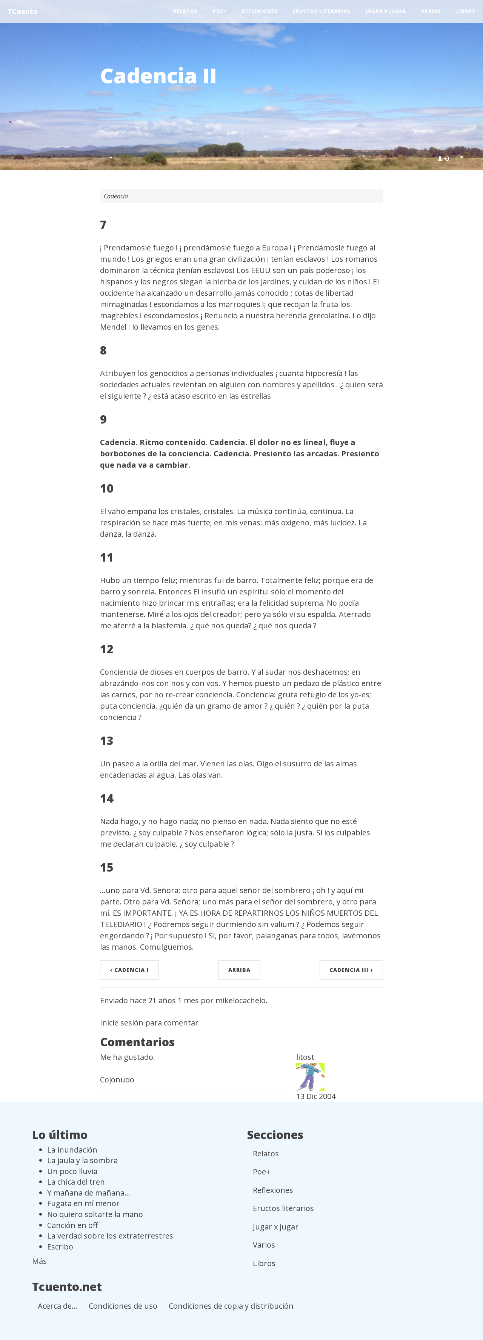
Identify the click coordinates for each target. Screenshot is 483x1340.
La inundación (72, 1150)
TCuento (23, 11)
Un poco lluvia (72, 1171)
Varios (431, 11)
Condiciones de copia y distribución (231, 1306)
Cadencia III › (351, 969)
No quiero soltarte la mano (95, 1214)
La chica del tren (76, 1182)
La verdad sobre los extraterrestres (110, 1236)
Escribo (60, 1247)
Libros (465, 11)
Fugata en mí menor (83, 1203)
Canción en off (72, 1225)
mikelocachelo (240, 1000)
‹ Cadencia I (129, 969)
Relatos (185, 11)
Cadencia (116, 196)
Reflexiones (260, 11)
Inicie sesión (121, 1023)
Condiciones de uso (123, 1306)
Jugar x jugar (386, 11)
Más (39, 1261)
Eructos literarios (322, 11)
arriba (239, 969)
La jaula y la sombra (82, 1160)
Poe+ (220, 11)
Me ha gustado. (127, 1057)
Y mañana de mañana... (88, 1193)
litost (305, 1057)
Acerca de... (57, 1306)
